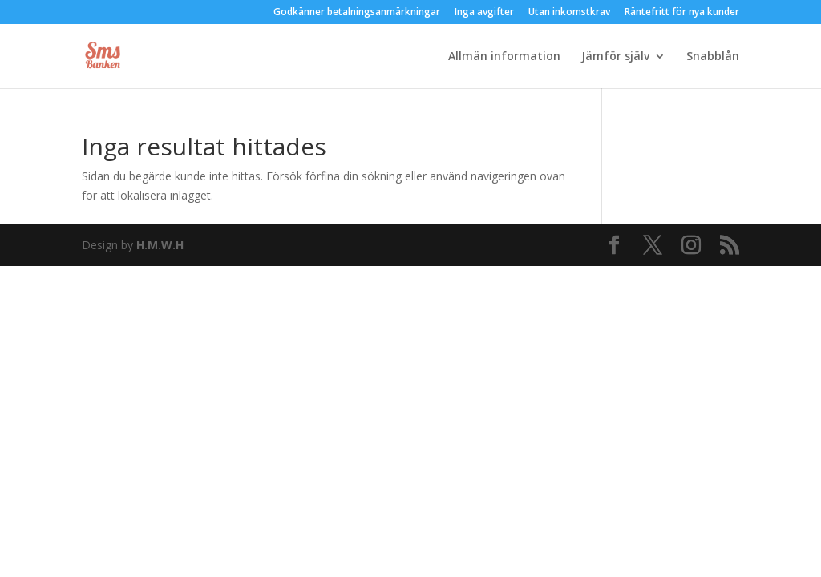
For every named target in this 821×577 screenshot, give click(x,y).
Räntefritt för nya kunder (682, 12)
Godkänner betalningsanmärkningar (356, 12)
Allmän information (504, 56)
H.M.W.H (160, 244)
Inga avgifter (484, 12)
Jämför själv (615, 56)
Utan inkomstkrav (569, 12)
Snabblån (712, 56)
